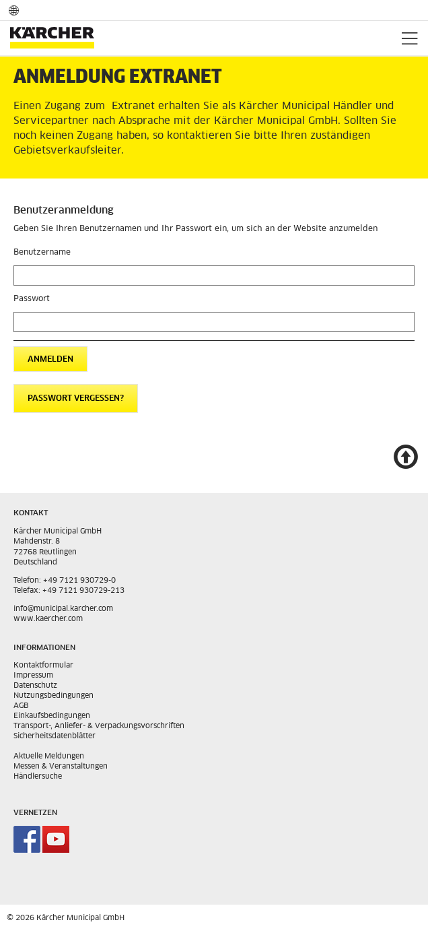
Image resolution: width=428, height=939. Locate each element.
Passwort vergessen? (76, 399)
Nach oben (405, 458)
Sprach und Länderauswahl (14, 9)
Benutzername (42, 253)
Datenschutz (35, 685)
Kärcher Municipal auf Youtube (55, 839)
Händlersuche (37, 776)
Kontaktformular (43, 665)
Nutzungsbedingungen (53, 695)
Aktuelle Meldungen (48, 756)
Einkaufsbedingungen (51, 715)
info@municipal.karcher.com (63, 608)
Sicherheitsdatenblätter (54, 736)
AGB (21, 705)
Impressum (33, 675)
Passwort (31, 299)
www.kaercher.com (48, 618)
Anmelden (50, 360)
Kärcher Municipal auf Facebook (26, 839)
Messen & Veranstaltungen (60, 766)
